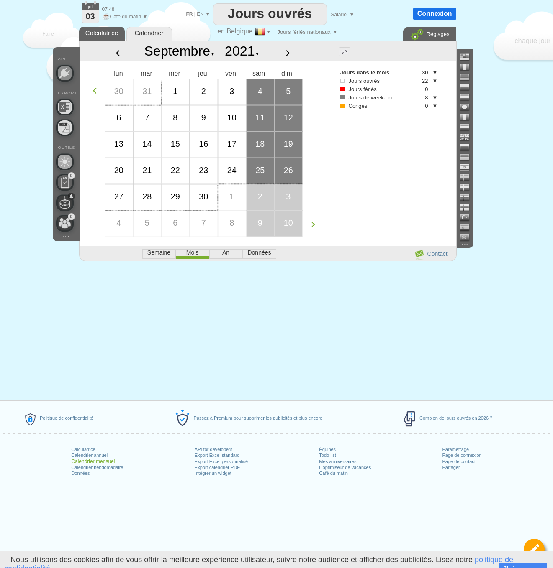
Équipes (327, 449)
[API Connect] (65, 73)
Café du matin (333, 473)
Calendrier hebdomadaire (97, 467)
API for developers (214, 449)
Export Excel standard (217, 455)
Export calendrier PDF (217, 467)
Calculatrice (83, 449)
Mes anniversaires (337, 461)
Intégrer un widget (213, 473)
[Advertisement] (267, 329)
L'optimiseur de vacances (345, 467)
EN (200, 14)
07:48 (108, 9)
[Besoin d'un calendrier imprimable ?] (65, 127)
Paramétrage (455, 449)
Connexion (434, 13)
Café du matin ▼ (125, 17)
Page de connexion (461, 455)
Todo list (327, 455)
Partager (451, 467)
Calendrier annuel (89, 455)
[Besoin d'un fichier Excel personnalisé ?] (65, 107)
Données (80, 473)
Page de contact (459, 461)
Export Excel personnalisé (221, 461)
